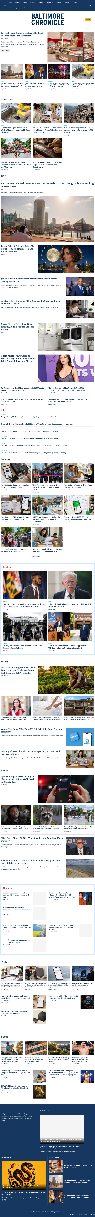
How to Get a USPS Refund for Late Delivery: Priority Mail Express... (15, 518)
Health (75, 2)
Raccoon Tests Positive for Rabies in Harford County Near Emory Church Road (46, 827)
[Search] (90, 5)
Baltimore (17, 2)
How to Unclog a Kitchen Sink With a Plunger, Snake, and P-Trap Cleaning (83, 84)
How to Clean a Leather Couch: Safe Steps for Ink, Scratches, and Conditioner (47, 164)
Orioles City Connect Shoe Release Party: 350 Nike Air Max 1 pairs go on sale (15, 1073)
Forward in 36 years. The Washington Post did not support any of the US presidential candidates (61, 1140)
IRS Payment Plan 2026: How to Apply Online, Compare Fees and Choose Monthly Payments (11, 985)
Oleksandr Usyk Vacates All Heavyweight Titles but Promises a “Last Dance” (81, 1059)
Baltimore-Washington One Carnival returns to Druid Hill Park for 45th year (16, 164)
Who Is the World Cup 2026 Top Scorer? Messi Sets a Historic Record (58, 1059)
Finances (58, 2)
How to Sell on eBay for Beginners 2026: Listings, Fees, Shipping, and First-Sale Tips (47, 130)
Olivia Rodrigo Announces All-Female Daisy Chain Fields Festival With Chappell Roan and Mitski (18, 359)
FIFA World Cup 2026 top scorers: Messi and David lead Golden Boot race (14, 1088)
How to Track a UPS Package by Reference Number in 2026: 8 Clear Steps (29, 438)
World (31, 2)
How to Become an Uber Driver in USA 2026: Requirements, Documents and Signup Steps (66, 389)
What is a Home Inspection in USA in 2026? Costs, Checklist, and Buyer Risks (68, 400)
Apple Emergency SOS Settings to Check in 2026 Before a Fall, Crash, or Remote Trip (18, 779)
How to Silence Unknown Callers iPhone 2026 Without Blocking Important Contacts (59, 985)
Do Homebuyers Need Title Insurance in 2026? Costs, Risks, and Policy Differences (22, 389)
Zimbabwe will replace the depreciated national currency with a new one (17, 910)
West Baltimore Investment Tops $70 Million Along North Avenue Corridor (46, 487)
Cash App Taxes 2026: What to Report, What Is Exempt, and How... (78, 518)
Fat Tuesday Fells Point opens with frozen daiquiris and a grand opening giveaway (33, 453)
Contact (88, 19)
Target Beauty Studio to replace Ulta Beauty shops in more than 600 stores (30, 417)
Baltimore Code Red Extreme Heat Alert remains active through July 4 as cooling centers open (12, 84)
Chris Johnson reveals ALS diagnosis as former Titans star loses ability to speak (14, 827)
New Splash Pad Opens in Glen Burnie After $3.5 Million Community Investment (79, 827)
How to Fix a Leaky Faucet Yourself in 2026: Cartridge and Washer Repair (29, 431)
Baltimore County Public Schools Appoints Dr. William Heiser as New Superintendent (68, 647)
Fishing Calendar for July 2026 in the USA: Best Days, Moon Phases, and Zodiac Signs (12, 1059)
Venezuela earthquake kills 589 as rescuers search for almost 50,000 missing (78, 130)
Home (10, 2)
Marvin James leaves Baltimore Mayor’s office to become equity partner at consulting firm (35, 84)
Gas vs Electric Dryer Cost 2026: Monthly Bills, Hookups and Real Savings (17, 327)
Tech (10, 8)
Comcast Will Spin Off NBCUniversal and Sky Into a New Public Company (34, 1059)
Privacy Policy (82, 1214)
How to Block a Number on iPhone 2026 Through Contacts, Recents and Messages (15, 998)
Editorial (71, 1214)
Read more (5, 50)
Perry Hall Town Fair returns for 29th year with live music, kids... (14, 550)
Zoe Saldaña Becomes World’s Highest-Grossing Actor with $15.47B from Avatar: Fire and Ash (62, 895)
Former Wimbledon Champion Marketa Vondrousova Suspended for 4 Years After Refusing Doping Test (63, 1073)
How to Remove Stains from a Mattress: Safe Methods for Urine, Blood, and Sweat (46, 718)
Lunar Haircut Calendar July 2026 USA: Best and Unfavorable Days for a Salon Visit (17, 249)
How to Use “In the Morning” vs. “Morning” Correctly (57, 1152)
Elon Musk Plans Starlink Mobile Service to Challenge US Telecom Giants (83, 985)
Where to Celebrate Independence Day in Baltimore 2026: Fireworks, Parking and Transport (59, 84)
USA (24, 2)
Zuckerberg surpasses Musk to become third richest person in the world (16, 895)
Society (67, 2)
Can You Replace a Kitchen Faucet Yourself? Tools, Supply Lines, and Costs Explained (34, 445)
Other (24, 8)
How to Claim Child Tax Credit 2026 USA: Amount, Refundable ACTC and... (47, 551)
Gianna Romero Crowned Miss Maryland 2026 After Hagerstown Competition (14, 718)
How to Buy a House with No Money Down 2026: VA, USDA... (78, 486)
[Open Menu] (5, 5)
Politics (40, 2)
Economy (48, 2)
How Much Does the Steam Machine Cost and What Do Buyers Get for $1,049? (15, 1014)
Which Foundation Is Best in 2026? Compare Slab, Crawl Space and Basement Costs (79, 718)
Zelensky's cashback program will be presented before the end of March (62, 927)
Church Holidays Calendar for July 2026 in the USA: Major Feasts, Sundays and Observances (37, 424)
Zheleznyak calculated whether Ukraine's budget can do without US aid (17, 927)
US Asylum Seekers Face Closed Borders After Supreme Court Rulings (22, 647)
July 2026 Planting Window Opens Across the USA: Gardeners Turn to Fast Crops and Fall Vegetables (18, 670)
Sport (17, 8)
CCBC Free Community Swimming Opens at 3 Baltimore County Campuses (46, 519)
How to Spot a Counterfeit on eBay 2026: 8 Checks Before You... (15, 486)
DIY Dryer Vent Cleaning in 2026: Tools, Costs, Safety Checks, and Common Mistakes (36, 985)
